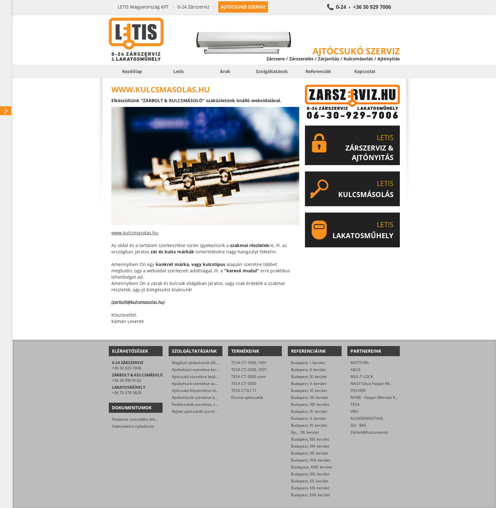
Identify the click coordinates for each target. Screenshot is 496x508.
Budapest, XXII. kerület (310, 495)
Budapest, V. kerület (308, 383)
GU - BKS (358, 425)
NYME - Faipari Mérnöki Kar (374, 397)
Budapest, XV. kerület (309, 453)
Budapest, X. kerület (308, 418)
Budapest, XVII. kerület (310, 460)
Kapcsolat (364, 71)
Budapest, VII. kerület (309, 397)
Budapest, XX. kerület (309, 481)
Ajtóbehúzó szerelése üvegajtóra (201, 383)
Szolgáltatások (272, 71)
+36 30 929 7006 (126, 368)
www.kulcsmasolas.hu (134, 233)
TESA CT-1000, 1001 (249, 362)
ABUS (355, 369)
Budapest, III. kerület (309, 376)
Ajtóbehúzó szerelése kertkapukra (202, 369)
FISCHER (357, 390)
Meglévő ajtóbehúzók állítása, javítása (205, 362)
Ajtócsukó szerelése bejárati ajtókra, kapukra (211, 376)
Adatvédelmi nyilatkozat (133, 426)
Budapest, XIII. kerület (310, 439)
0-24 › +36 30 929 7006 (363, 6)
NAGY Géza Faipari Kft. (370, 383)
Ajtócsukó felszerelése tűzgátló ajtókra (206, 390)
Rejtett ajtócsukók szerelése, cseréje (204, 411)
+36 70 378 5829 (126, 392)
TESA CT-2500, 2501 (249, 369)
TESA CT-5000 (243, 383)
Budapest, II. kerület (308, 369)
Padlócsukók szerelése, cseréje (199, 404)
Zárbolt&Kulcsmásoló (369, 432)
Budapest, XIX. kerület (310, 474)
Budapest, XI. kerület (309, 425)
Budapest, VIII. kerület (310, 404)
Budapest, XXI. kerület (310, 488)
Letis (178, 71)
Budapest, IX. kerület (309, 411)
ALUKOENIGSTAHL (366, 418)
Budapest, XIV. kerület (310, 446)
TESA (355, 404)
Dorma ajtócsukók (247, 397)
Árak (225, 71)
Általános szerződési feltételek (139, 419)
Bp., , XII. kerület (305, 432)
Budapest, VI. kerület (309, 390)
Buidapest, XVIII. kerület (311, 467)
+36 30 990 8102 (126, 380)
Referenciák (318, 71)
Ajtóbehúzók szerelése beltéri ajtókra (204, 397)
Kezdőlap (132, 71)
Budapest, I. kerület (308, 362)
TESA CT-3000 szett (248, 376)
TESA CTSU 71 (244, 390)
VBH (354, 411)
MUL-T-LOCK (361, 376)
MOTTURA (359, 362)
